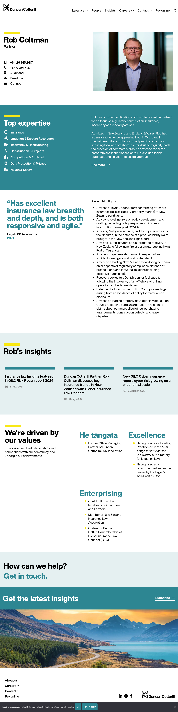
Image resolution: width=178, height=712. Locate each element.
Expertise (84, 10)
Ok (78, 706)
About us (11, 680)
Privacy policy (90, 706)
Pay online (163, 10)
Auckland (17, 73)
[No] (175, 707)
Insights (113, 10)
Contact (146, 10)
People (99, 10)
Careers (129, 10)
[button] (100, 165)
